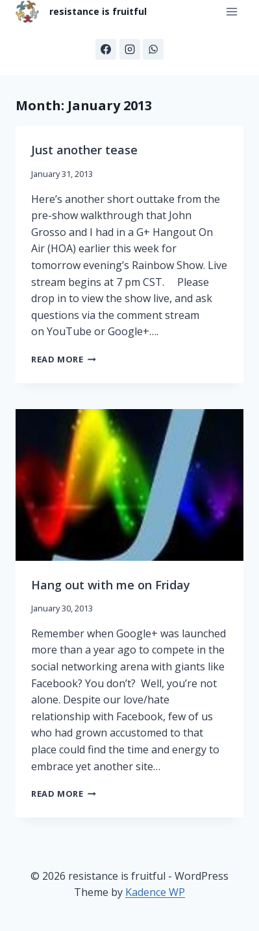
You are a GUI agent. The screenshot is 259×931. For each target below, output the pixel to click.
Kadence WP (155, 892)
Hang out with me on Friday (110, 585)
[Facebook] (105, 49)
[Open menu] (231, 12)
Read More (63, 359)
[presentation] (129, 485)
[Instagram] (129, 49)
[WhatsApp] (153, 49)
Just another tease (84, 150)
